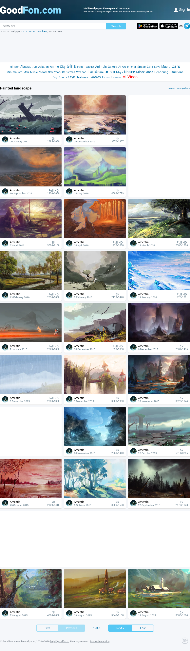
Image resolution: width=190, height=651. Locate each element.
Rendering (161, 72)
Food (80, 67)
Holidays (118, 72)
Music (34, 72)
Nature (129, 72)
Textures (82, 77)
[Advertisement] (95, 47)
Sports (63, 77)
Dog (55, 77)
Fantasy (95, 77)
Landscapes (99, 71)
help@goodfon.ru (59, 641)
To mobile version (99, 641)
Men (26, 72)
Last (143, 628)
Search (116, 26)
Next (120, 628)
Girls (71, 66)
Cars (176, 66)
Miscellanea (144, 72)
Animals (101, 66)
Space (141, 67)
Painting (89, 67)
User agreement (79, 641)
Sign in (182, 9)
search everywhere (179, 88)
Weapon (81, 72)
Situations (176, 72)
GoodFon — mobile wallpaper (19, 641)
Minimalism (14, 72)
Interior (131, 67)
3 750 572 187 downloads (35, 31)
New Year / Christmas (61, 72)
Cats (150, 67)
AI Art (122, 67)
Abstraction (28, 66)
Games (112, 67)
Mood (43, 72)
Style (71, 77)
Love (157, 67)
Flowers (116, 77)
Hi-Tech (14, 67)
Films (106, 77)
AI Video (130, 76)
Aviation (43, 67)
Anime (54, 66)
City (63, 66)
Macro (165, 66)
